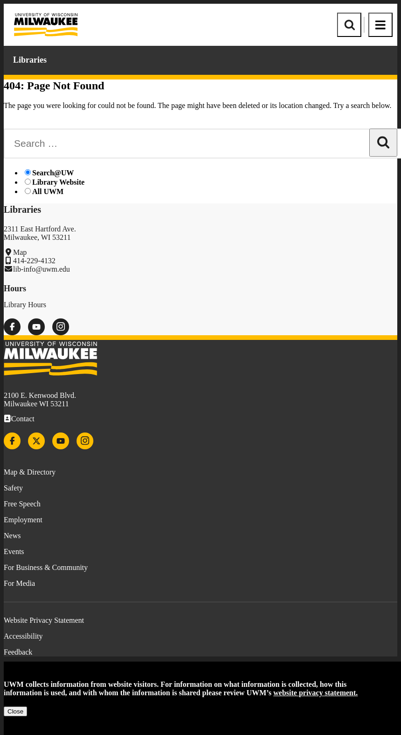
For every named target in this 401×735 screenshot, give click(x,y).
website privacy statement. (316, 693)
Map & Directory (30, 472)
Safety (13, 488)
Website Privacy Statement (44, 620)
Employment (23, 520)
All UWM (47, 191)
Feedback (18, 652)
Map (20, 252)
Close (15, 711)
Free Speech (22, 504)
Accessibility (23, 636)
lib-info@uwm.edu (41, 269)
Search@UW (53, 173)
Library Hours (25, 305)
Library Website (58, 182)
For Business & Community (46, 567)
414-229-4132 (34, 261)
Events (14, 551)
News (12, 536)
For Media (19, 583)
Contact (23, 419)
